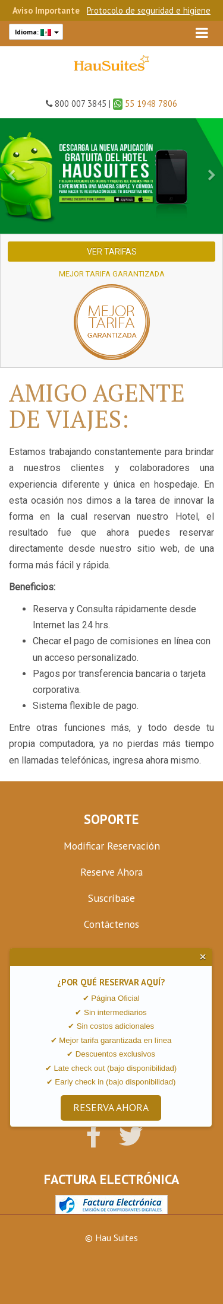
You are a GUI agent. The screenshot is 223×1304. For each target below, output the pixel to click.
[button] (11, 176)
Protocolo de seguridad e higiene (149, 10)
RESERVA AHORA (111, 1107)
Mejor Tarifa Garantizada (112, 273)
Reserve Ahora (111, 872)
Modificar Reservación (112, 846)
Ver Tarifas (112, 251)
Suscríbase (111, 898)
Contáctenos (111, 924)
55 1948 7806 (145, 103)
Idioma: (36, 31)
